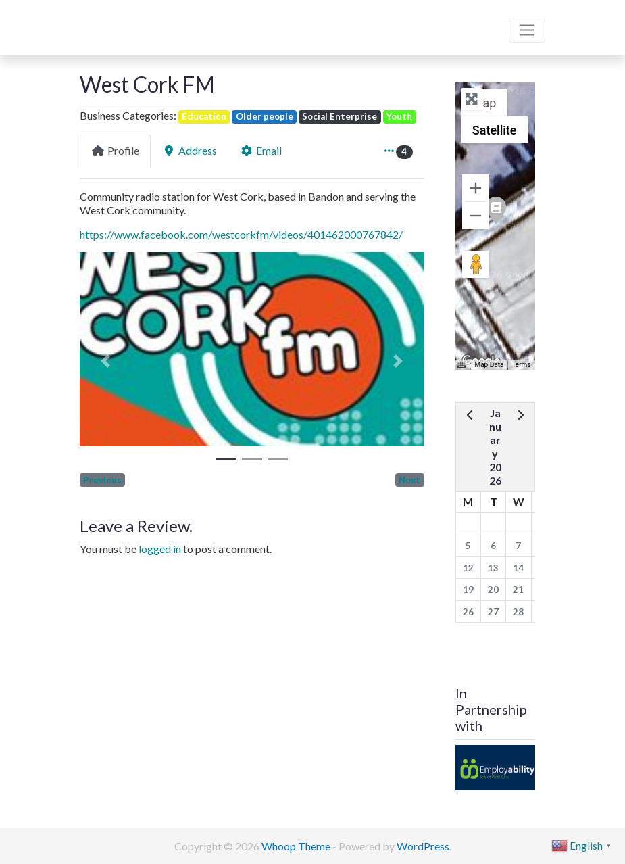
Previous (102, 480)
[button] (106, 361)
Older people (264, 116)
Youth (399, 116)
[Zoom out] (475, 215)
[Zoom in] (475, 187)
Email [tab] (261, 150)
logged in (160, 548)
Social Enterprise (339, 116)
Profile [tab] (115, 150)
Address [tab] (189, 150)
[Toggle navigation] (527, 30)
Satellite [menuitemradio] (494, 130)
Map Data (488, 364)
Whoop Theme (296, 846)
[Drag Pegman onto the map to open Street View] (475, 264)
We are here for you (125, 43)
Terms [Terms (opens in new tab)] (520, 364)
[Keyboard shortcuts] (461, 365)
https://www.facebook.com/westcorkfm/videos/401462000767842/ (241, 234)
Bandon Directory (134, 21)
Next (409, 480)
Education (204, 116)
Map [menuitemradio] (484, 103)
